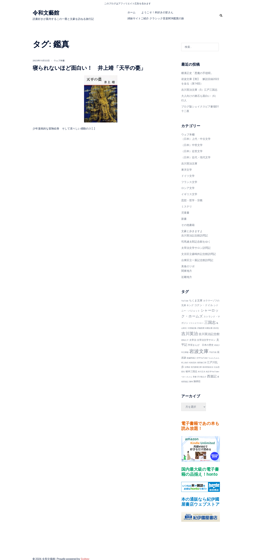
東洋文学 (186, 169)
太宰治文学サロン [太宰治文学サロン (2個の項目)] (206, 340)
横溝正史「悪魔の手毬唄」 (197, 73)
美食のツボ (188, 266)
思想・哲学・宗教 (192, 200)
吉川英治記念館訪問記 (194, 235)
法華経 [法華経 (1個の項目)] (187, 367)
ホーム (131, 12)
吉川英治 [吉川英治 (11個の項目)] (189, 333)
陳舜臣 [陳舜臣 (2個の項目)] (197, 381)
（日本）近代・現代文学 (196, 157)
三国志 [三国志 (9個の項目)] (210, 322)
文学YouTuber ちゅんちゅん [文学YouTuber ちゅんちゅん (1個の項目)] (207, 358)
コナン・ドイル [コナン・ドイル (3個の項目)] (203, 305)
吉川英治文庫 (189, 163)
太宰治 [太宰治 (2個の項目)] (192, 340)
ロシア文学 (188, 188)
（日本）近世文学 (192, 151)
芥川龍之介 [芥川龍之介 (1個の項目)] (201, 377)
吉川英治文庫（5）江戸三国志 (199, 89)
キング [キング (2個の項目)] (190, 305)
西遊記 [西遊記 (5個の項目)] (212, 376)
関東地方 (186, 270)
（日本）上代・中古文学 (196, 138)
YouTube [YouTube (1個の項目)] (184, 301)
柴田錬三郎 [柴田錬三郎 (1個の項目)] (201, 363)
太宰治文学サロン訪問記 (196, 247)
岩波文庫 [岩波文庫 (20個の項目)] (199, 351)
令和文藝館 (46, 13)
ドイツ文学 (188, 175)
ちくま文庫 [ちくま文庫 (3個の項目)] (195, 300)
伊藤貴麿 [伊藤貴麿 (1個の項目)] (201, 328)
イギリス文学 (189, 194)
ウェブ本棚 (59, 60)
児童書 (185, 212)
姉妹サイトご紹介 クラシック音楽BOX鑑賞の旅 (156, 18)
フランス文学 (189, 182)
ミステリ (186, 206)
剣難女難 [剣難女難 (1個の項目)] (209, 328)
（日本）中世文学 (192, 145)
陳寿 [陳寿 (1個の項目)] (191, 382)
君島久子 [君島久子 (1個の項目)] (185, 340)
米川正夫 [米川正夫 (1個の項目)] (201, 372)
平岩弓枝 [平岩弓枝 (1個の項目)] (213, 352)
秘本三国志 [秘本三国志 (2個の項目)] (191, 371)
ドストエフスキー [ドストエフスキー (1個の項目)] (196, 323)
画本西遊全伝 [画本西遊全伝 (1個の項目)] (207, 367)
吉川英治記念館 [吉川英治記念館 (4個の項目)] (209, 334)
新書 (184, 218)
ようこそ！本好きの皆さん (157, 12)
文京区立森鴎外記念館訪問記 (198, 254)
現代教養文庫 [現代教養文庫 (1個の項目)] (196, 367)
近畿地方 (186, 277)
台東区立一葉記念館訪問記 (197, 260)
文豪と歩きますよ (192, 231)
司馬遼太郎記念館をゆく (196, 241)
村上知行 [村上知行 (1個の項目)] (185, 363)
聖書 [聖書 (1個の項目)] (195, 377)
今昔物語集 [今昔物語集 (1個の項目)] (192, 328)
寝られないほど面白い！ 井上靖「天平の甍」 (89, 68)
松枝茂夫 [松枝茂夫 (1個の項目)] (193, 363)
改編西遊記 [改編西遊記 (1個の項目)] (191, 358)
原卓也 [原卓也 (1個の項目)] (216, 328)
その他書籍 (188, 225)
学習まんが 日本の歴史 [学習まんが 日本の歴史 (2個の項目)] (201, 345)
